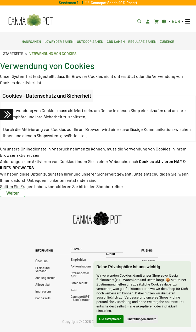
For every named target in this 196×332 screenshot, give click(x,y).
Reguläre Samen (142, 41)
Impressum (43, 291)
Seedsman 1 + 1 (72, 3)
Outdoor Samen (90, 41)
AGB (73, 289)
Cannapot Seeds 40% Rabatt (113, 3)
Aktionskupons (81, 266)
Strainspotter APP (80, 274)
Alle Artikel (42, 284)
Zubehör (167, 41)
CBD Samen (116, 41)
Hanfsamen (31, 41)
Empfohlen (78, 259)
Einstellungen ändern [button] (141, 319)
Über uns (41, 261)
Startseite (13, 53)
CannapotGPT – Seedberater (80, 298)
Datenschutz (79, 282)
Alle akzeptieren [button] (110, 319)
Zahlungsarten (45, 277)
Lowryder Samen (59, 41)
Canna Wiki (43, 298)
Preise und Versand (42, 269)
